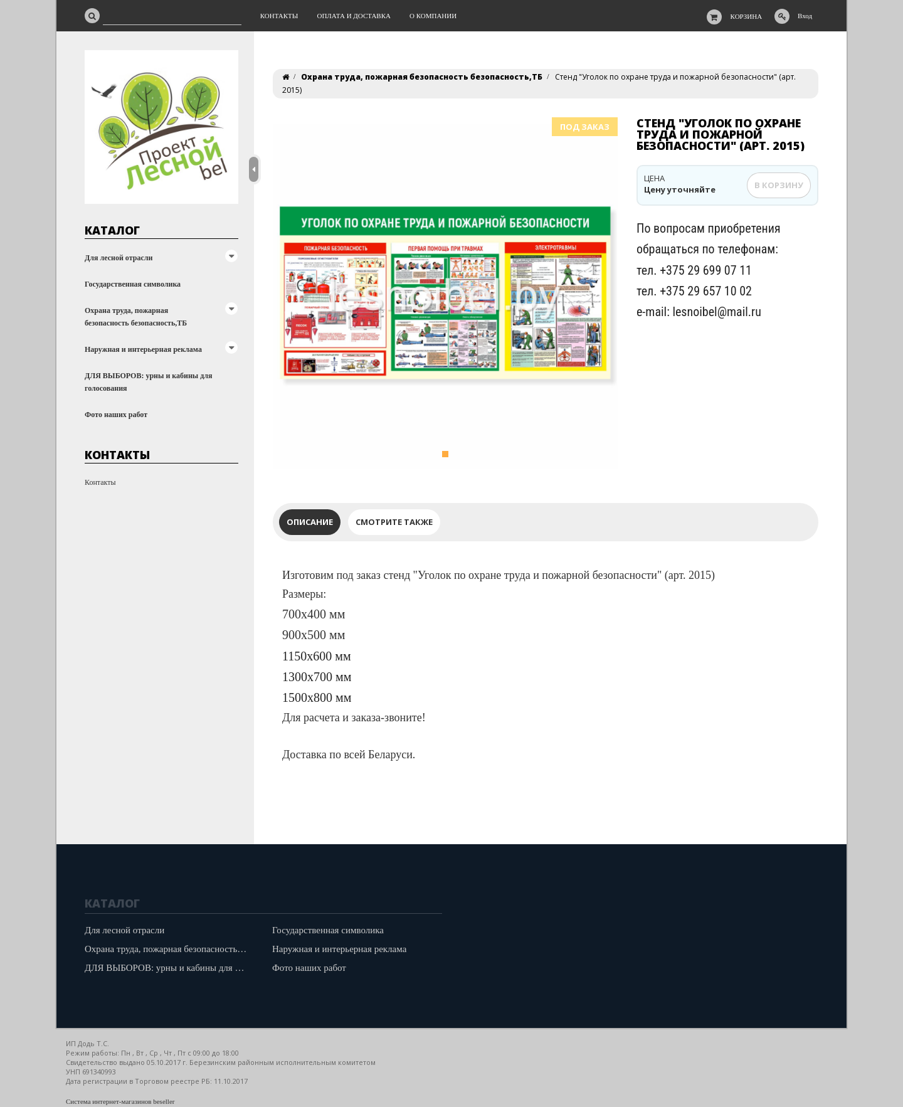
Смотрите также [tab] (394, 521)
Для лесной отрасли (118, 257)
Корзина (747, 16)
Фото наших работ (116, 414)
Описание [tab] (310, 521)
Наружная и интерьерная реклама (143, 349)
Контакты (100, 482)
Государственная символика (133, 284)
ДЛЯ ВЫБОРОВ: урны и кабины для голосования (149, 382)
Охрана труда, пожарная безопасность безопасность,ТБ (136, 316)
